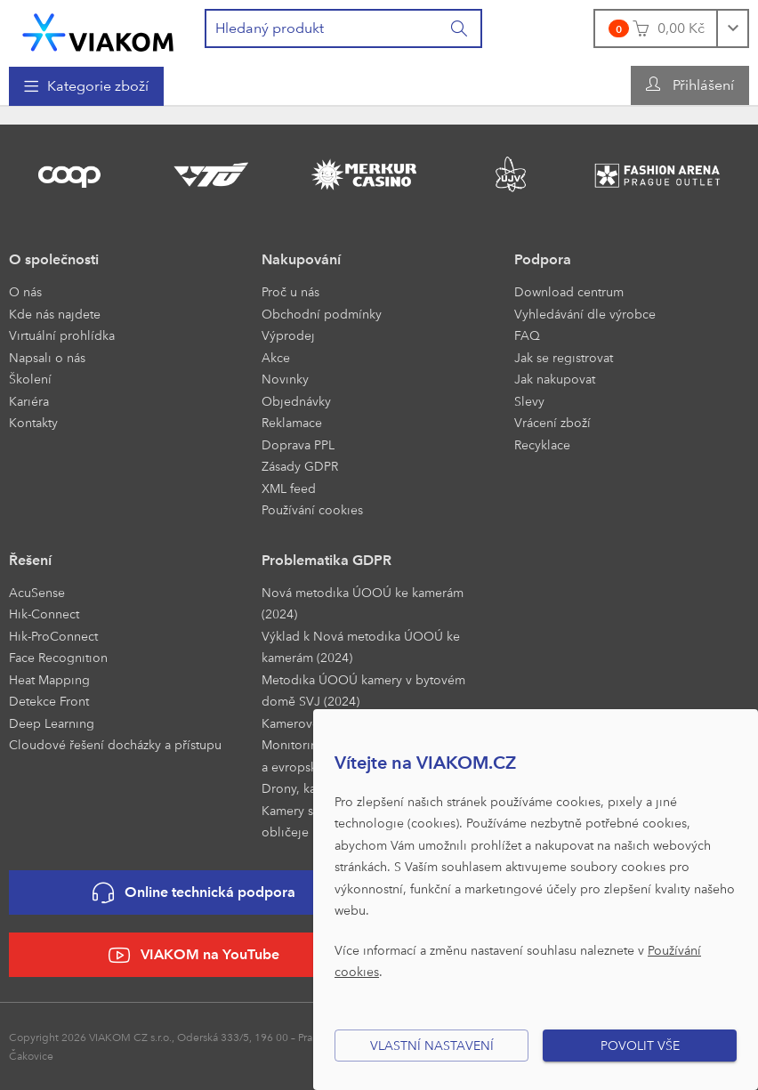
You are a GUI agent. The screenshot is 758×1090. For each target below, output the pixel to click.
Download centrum (569, 291)
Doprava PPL (298, 444)
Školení (30, 378)
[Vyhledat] (460, 28)
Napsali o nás (47, 357)
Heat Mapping (49, 679)
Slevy (529, 400)
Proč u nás (290, 291)
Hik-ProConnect (53, 635)
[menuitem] (86, 86)
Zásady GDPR (300, 465)
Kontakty (33, 422)
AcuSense (37, 592)
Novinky (285, 378)
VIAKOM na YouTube (194, 955)
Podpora (542, 259)
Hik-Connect (44, 613)
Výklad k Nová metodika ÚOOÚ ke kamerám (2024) (361, 647)
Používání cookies (312, 509)
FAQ (527, 335)
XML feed (289, 488)
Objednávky (296, 400)
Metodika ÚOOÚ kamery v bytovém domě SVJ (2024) (363, 690)
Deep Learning (51, 723)
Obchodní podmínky (322, 313)
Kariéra (29, 400)
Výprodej (288, 335)
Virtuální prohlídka (62, 335)
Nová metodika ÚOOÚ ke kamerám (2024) (363, 603)
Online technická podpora (194, 893)
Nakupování (301, 259)
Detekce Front (49, 700)
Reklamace (292, 422)
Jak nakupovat (554, 378)
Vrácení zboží (552, 422)
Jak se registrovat (563, 357)
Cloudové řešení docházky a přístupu (115, 744)
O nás (25, 291)
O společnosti (54, 259)
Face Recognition (58, 657)
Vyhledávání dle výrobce (585, 313)
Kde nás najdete (55, 313)
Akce (276, 357)
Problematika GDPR (326, 560)
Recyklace (542, 444)
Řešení (30, 560)
